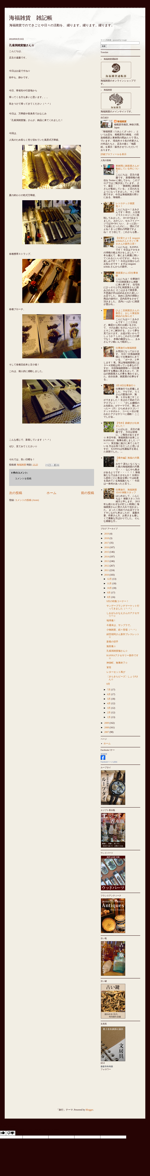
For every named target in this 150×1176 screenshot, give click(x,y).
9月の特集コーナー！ (117, 601)
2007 (107, 732)
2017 (107, 543)
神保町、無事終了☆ (117, 662)
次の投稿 (15, 493)
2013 (107, 561)
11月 (109, 583)
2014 (107, 556)
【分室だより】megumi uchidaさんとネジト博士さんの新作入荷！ (128, 241)
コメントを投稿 (23, 478)
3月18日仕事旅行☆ (126, 385)
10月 (109, 588)
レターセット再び (115, 672)
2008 (107, 727)
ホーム (52, 493)
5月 (109, 699)
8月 (109, 597)
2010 (107, 575)
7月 (109, 689)
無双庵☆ (111, 646)
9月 (109, 592)
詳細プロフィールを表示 (113, 154)
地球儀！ (111, 620)
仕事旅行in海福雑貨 (126, 348)
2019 (107, 533)
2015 (107, 552)
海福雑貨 (121, 121)
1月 (109, 717)
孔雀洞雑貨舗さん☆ (117, 651)
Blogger (89, 1109)
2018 (107, 538)
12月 (109, 579)
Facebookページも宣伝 (109, 762)
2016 (107, 547)
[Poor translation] (10, 1133)
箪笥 (108, 667)
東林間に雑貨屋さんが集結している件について (127, 169)
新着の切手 (112, 641)
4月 (109, 703)
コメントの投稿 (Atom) (27, 500)
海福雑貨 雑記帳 (30, 18)
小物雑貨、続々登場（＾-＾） (122, 629)
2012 (107, 565)
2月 (109, 712)
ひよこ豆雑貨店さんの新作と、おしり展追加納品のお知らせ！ (127, 313)
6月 (109, 694)
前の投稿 (87, 493)
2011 (106, 570)
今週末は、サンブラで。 (119, 625)
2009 (107, 723)
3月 (109, 708)
